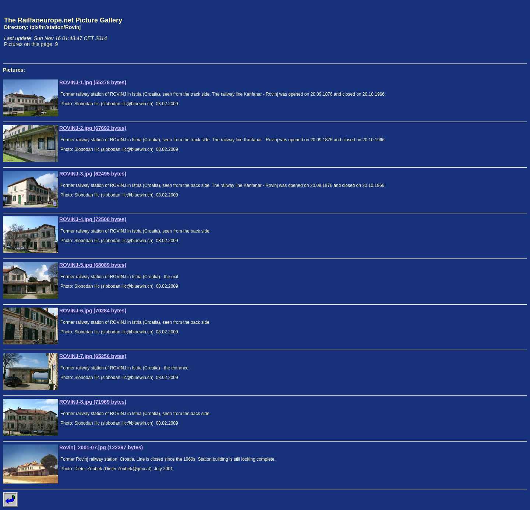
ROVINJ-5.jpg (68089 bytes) (92, 265)
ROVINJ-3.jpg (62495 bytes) (92, 174)
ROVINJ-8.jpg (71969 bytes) (92, 402)
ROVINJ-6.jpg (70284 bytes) (92, 311)
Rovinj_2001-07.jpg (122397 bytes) (101, 447)
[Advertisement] (493, 31)
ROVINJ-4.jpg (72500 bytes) (92, 219)
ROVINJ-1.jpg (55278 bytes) (92, 82)
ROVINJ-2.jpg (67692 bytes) (92, 128)
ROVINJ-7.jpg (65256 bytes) (92, 356)
